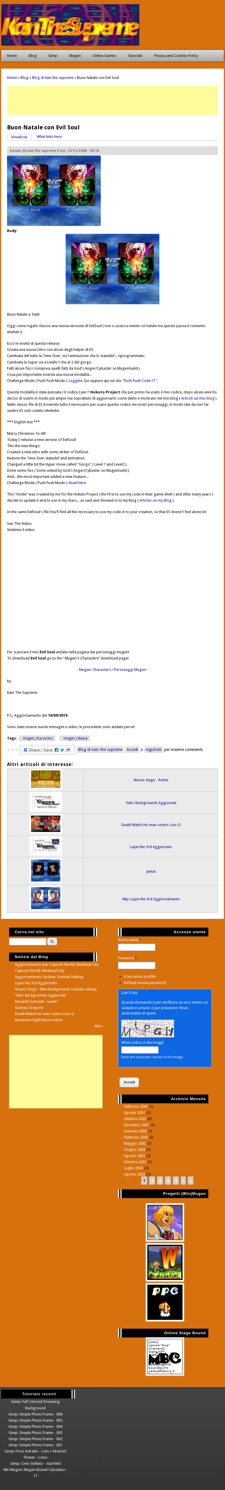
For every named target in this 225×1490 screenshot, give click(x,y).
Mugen (75, 55)
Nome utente (130, 940)
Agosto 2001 (134, 1112)
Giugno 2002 (134, 1149)
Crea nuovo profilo (140, 976)
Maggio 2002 (135, 1143)
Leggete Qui (79, 380)
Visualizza (21, 136)
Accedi (132, 749)
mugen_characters (38, 738)
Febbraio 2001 (136, 1106)
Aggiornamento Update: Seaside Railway (49, 977)
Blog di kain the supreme (53, 77)
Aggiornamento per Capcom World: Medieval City (56, 964)
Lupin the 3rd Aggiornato (151, 847)
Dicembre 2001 (136, 1125)
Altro (98, 1026)
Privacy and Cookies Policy (176, 55)
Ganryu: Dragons (29, 1007)
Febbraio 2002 (136, 1137)
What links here (49, 136)
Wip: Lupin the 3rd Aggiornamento (151, 899)
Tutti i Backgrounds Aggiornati (150, 803)
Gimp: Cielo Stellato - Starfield (35, 1463)
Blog (33, 55)
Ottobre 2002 (135, 1162)
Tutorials (135, 55)
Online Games (104, 55)
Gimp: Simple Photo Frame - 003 (35, 1432)
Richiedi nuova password (145, 982)
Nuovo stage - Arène (151, 780)
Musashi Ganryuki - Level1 (36, 1001)
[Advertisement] (112, 100)
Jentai (151, 871)
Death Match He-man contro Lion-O (151, 825)
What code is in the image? (144, 1043)
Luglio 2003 (133, 1168)
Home (12, 55)
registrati (153, 749)
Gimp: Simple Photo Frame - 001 (35, 1445)
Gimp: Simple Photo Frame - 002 (35, 1439)
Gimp (52, 55)
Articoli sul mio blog (197, 398)
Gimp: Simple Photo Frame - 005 (35, 1420)
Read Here (77, 483)
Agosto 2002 (134, 1156)
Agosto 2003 (134, 1174)
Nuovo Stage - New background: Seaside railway (56, 989)
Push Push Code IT (140, 380)
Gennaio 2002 (135, 1131)
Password (127, 958)
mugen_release (76, 738)
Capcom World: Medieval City (39, 970)
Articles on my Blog (155, 500)
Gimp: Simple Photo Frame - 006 (35, 1414)
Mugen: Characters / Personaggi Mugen (112, 669)
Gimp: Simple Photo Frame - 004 (35, 1426)
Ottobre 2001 (135, 1119)
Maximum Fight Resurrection (39, 1020)
